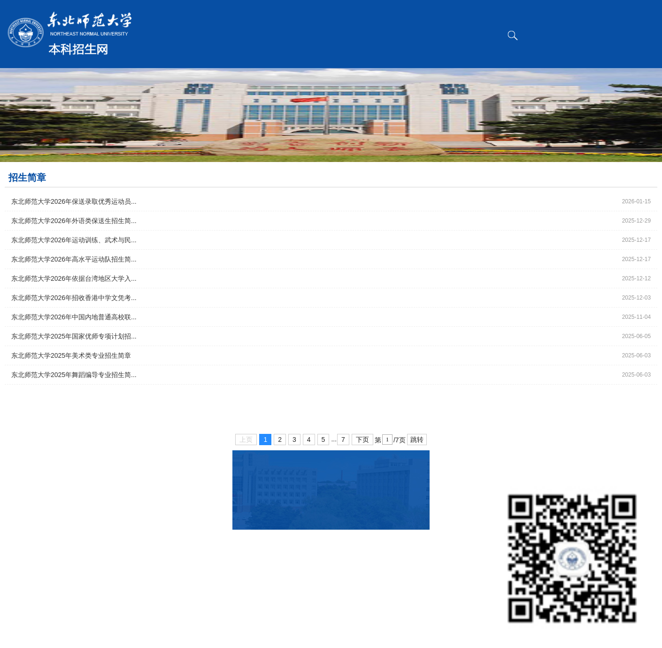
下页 (362, 439)
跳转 (416, 439)
